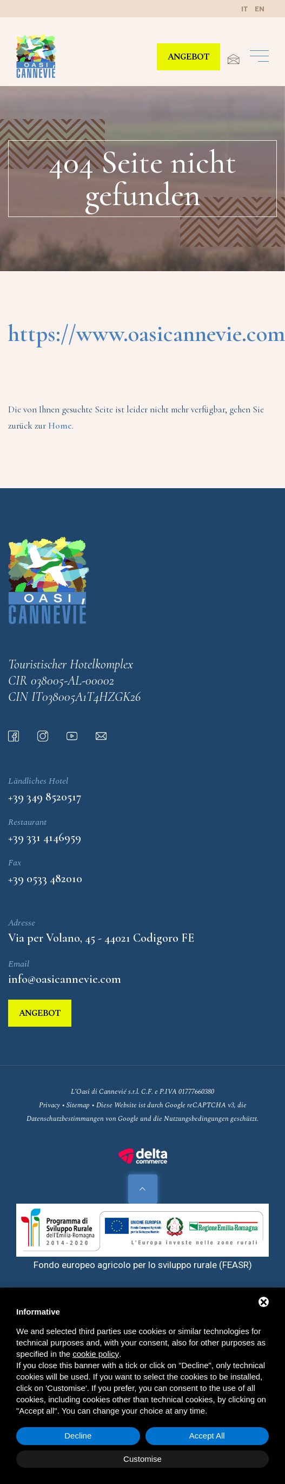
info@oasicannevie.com (64, 979)
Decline (77, 1435)
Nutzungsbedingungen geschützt (210, 1118)
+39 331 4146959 (44, 837)
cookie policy (95, 1353)
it (244, 9)
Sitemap (78, 1105)
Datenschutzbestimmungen (65, 1118)
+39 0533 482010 (45, 878)
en (259, 9)
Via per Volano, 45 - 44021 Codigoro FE (101, 938)
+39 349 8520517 (44, 797)
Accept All (207, 1435)
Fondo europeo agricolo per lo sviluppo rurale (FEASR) (143, 1264)
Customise (142, 1458)
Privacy (49, 1105)
